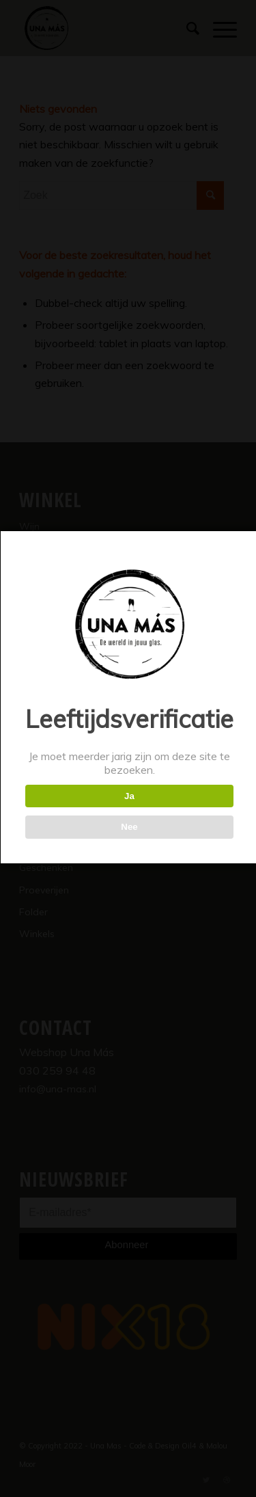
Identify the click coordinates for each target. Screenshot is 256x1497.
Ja (129, 796)
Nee (129, 827)
